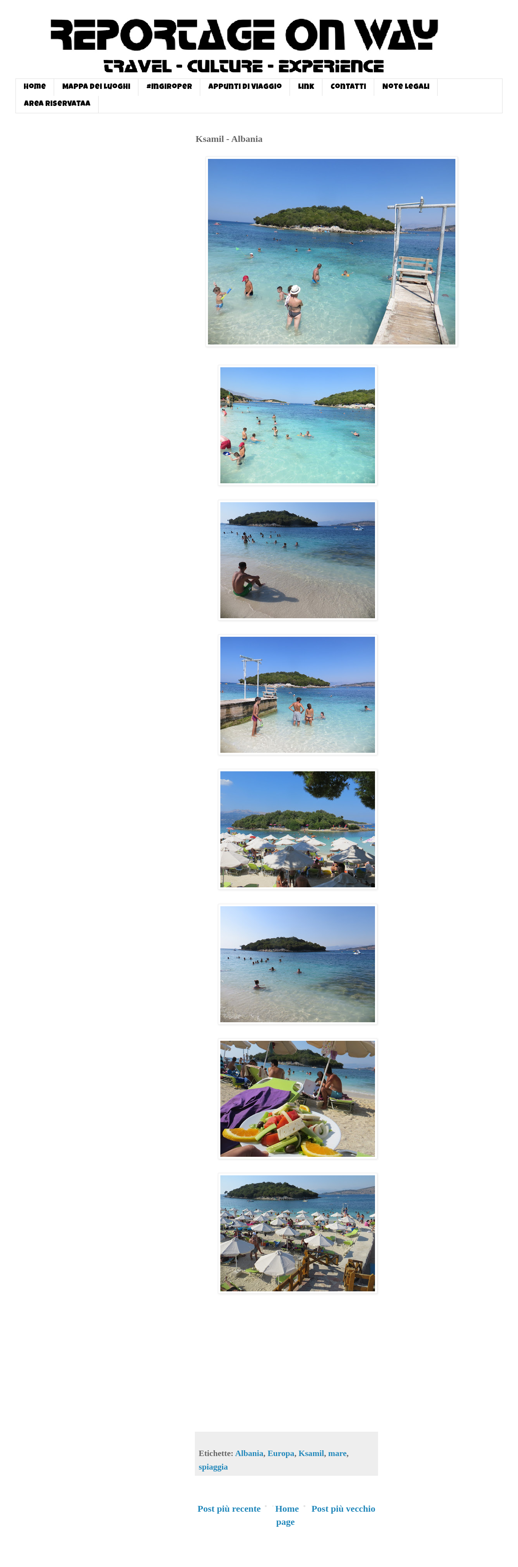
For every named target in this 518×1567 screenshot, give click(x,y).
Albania (249, 1453)
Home (35, 87)
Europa (281, 1453)
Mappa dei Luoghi (96, 87)
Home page (287, 1515)
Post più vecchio (343, 1509)
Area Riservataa (57, 104)
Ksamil (311, 1453)
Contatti (348, 87)
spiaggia (213, 1467)
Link (306, 87)
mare (337, 1453)
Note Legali (405, 87)
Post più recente (229, 1509)
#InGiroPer (169, 87)
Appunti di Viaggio (245, 87)
